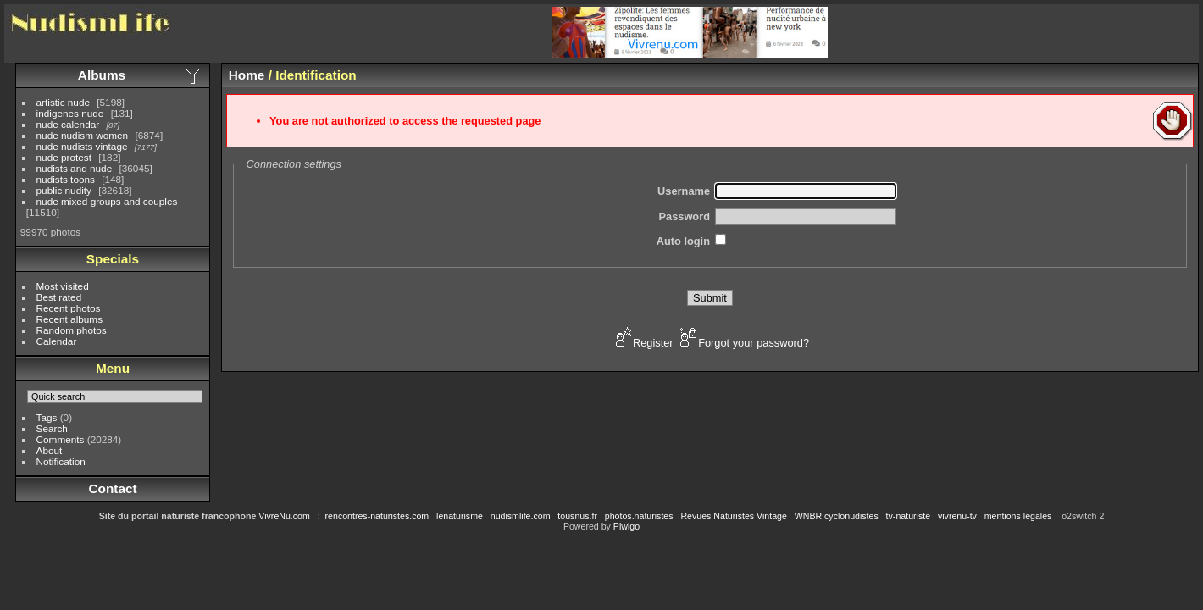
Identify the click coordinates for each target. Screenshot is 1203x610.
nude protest (63, 157)
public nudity (63, 190)
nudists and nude (74, 168)
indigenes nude (70, 113)
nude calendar (68, 124)
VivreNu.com (284, 516)
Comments (60, 439)
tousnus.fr (577, 516)
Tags (47, 417)
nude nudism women (82, 135)
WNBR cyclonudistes (837, 516)
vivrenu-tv (957, 516)
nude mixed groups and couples (107, 201)
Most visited (62, 285)
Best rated (59, 296)
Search (52, 428)
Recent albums (69, 318)
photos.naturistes (639, 516)
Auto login (683, 241)
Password (684, 216)
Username (683, 191)
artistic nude (63, 102)
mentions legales (1018, 516)
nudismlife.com (521, 516)
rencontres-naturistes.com (377, 516)
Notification (61, 461)
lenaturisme (459, 516)
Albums (101, 75)
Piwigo (626, 526)
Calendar (56, 341)
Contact (112, 488)
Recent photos (68, 307)
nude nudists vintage (82, 146)
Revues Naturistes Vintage (733, 516)
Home (247, 75)
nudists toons (65, 179)
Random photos (71, 330)
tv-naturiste (908, 516)
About (49, 450)
